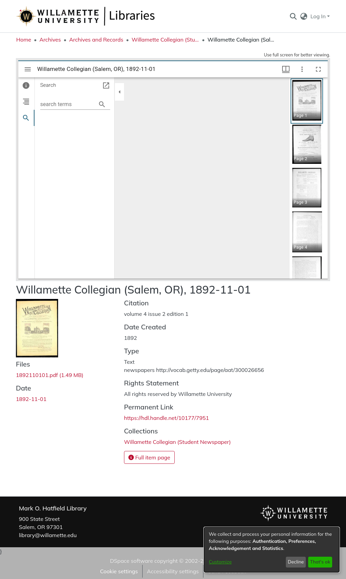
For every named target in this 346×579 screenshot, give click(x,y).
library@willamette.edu (48, 535)
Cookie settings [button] (119, 571)
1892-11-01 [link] (31, 399)
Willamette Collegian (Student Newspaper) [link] (165, 39)
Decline (296, 562)
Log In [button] (319, 16)
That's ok (320, 562)
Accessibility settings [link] (173, 571)
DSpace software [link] (131, 560)
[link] (49, 375)
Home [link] (23, 39)
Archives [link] (50, 39)
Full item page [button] (149, 457)
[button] (293, 16)
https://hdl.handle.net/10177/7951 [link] (166, 417)
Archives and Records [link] (96, 39)
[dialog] (271, 549)
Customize (220, 562)
